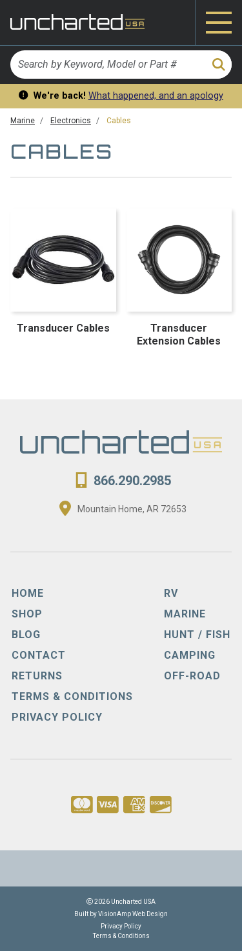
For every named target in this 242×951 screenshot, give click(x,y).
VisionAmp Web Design (133, 913)
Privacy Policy (121, 926)
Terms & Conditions (121, 935)
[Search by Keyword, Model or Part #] (107, 64)
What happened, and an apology (155, 95)
